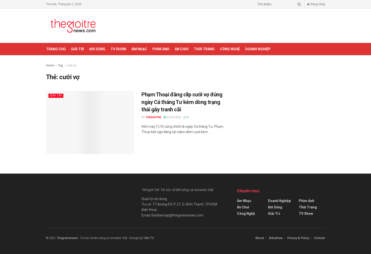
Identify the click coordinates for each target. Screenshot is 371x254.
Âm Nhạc (139, 49)
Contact (319, 238)
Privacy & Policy (298, 238)
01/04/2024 (172, 117)
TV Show (118, 49)
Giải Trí (77, 49)
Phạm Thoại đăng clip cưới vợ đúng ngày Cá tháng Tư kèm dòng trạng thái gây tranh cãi (181, 102)
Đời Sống (97, 49)
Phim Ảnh (160, 49)
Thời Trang (204, 49)
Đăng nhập (316, 4)
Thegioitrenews (68, 238)
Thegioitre (153, 117)
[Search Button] (298, 4)
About (259, 238)
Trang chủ (56, 49)
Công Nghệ (230, 49)
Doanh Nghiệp (258, 49)
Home (50, 65)
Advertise (275, 238)
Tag (60, 65)
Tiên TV (148, 238)
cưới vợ (72, 65)
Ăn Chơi (181, 49)
